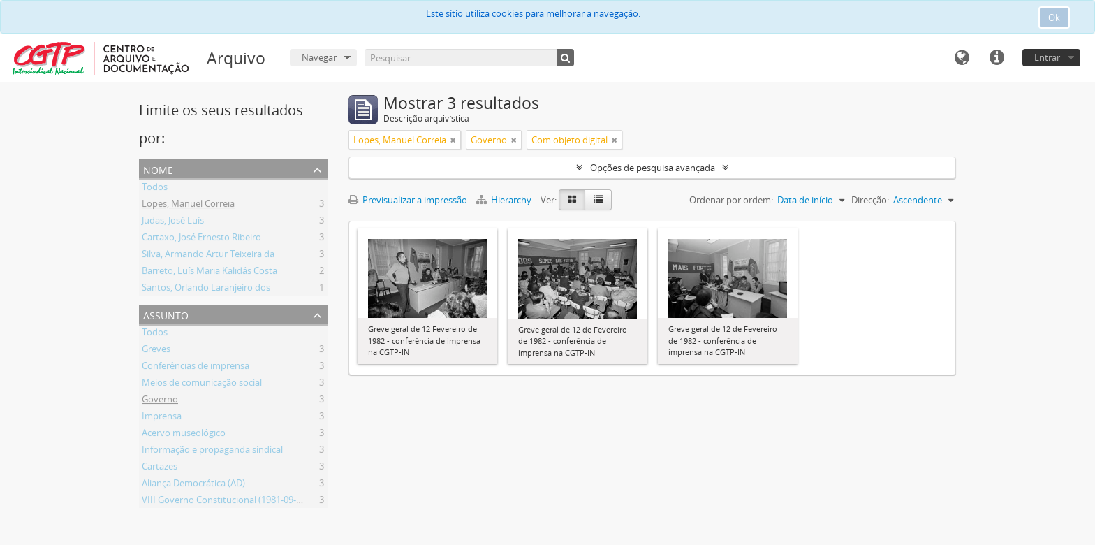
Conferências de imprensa (195, 367)
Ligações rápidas (996, 58)
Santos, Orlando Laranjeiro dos (206, 289)
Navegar (319, 57)
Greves (156, 350)
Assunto (166, 314)
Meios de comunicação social (202, 384)
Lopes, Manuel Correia (188, 205)
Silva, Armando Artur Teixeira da (208, 255)
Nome (158, 168)
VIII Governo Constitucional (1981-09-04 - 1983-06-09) (251, 501)
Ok (1054, 17)
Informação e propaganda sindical (212, 451)
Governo (160, 401)
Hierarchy (505, 200)
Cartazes (159, 468)
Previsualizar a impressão (407, 200)
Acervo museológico (184, 434)
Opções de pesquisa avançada (652, 167)
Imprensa (162, 418)
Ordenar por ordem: (731, 200)
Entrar (1047, 57)
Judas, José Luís (173, 222)
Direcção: (870, 200)
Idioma (961, 58)
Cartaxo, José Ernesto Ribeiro (201, 239)
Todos (155, 188)
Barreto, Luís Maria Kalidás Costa (209, 272)
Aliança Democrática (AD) (193, 485)
